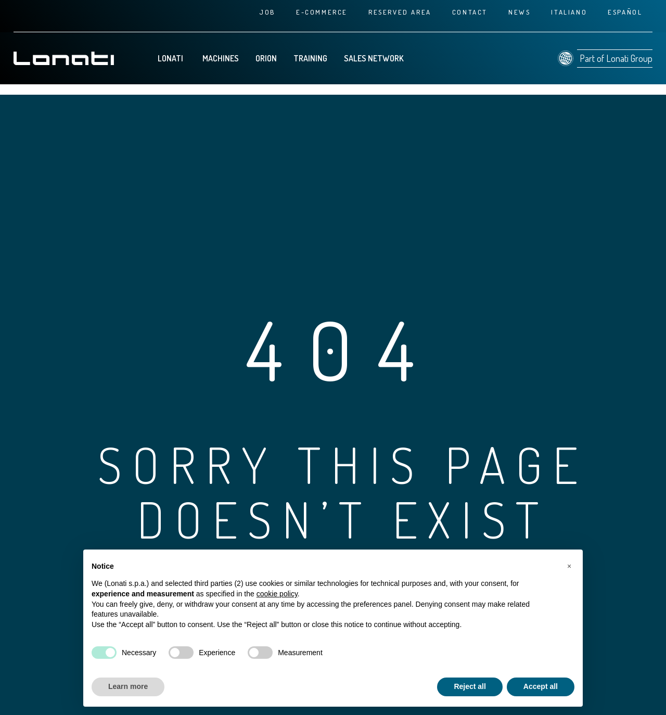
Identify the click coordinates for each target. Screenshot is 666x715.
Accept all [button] (540, 686)
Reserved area (399, 12)
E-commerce (322, 12)
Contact (470, 12)
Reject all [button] (469, 686)
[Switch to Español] (624, 12)
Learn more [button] (128, 686)
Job (267, 12)
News (519, 12)
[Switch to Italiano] (569, 12)
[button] (569, 566)
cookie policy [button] (277, 594)
